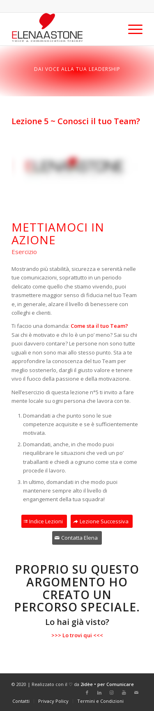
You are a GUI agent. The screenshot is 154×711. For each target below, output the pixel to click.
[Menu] (131, 29)
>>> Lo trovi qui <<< (77, 635)
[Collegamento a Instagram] (112, 692)
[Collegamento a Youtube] (124, 692)
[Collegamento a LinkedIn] (99, 692)
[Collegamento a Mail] (136, 692)
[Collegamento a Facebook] (87, 692)
